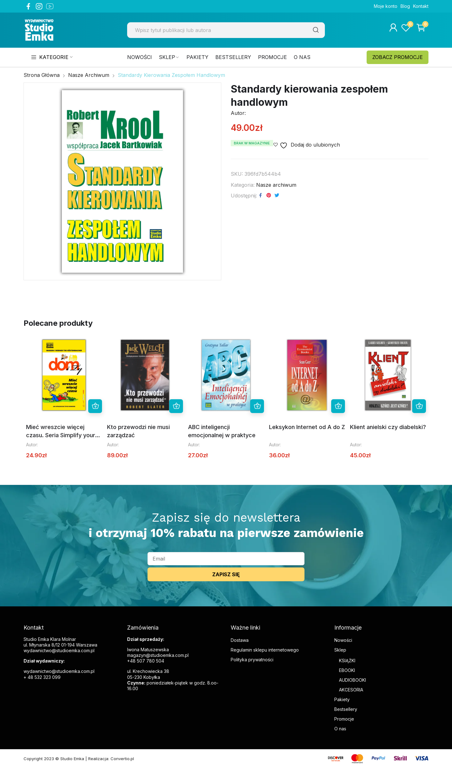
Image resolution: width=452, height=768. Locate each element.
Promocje (344, 719)
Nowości (343, 640)
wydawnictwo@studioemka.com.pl (59, 671)
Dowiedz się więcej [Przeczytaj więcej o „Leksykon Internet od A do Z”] (338, 406)
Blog (405, 6)
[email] (226, 558)
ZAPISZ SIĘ (226, 574)
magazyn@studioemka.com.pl (158, 655)
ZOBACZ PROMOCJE (397, 57)
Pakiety (342, 699)
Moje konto (385, 6)
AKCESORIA (351, 689)
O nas (340, 728)
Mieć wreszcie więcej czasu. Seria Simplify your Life (60, 435)
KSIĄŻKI (347, 660)
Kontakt (420, 6)
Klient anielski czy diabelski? (388, 427)
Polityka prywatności (252, 659)
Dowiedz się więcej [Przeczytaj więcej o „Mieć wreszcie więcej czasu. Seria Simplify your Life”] (95, 406)
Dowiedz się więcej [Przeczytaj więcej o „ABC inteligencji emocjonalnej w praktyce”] (257, 406)
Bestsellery (345, 709)
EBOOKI (347, 670)
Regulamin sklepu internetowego (265, 650)
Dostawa (240, 640)
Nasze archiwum (276, 185)
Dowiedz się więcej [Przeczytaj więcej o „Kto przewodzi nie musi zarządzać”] (176, 406)
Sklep (340, 650)
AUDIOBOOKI (352, 680)
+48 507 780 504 (145, 660)
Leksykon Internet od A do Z (307, 427)
